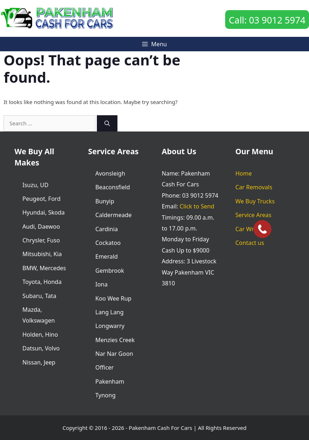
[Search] (107, 123)
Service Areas (253, 215)
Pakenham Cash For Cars (160, 427)
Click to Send (197, 206)
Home (243, 173)
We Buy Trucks (255, 201)
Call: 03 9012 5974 (267, 20)
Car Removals (253, 187)
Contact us (249, 243)
